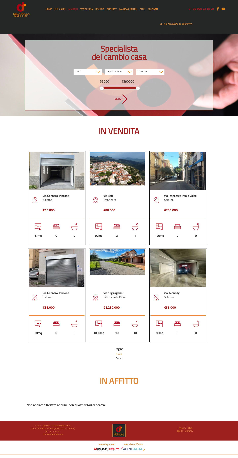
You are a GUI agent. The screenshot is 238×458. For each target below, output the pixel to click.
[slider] (102, 88)
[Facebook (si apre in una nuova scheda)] (217, 9)
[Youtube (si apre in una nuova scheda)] (223, 9)
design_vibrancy (185, 431)
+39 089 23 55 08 (201, 9)
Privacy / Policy (185, 428)
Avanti (119, 358)
